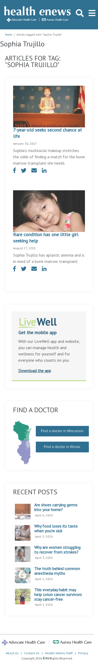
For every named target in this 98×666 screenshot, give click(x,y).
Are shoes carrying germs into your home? (55, 507)
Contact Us (31, 653)
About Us (12, 653)
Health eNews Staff (59, 653)
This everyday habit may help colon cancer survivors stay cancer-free (58, 595)
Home (8, 34)
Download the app (34, 370)
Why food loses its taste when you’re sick (56, 528)
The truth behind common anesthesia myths (57, 571)
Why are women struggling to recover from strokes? (57, 549)
